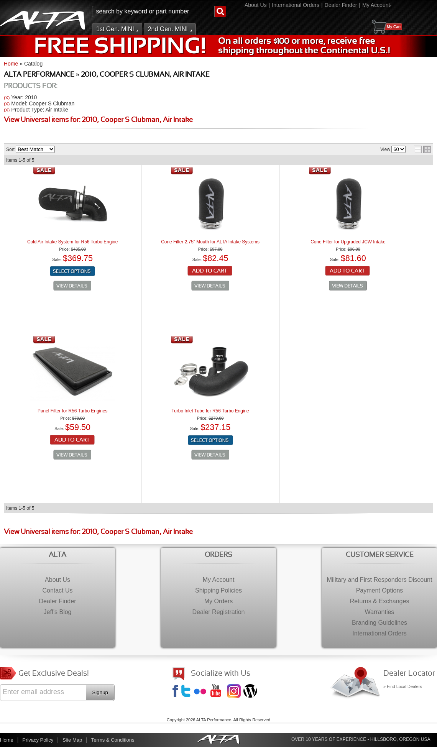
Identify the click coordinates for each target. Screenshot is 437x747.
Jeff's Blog (251, 691)
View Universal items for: (98, 120)
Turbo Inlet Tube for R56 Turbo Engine (210, 411)
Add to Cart (210, 271)
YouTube (218, 691)
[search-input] (153, 11)
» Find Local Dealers (402, 686)
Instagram (234, 691)
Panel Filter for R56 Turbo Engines (72, 411)
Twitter (187, 691)
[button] (159, 11)
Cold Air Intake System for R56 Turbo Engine (72, 242)
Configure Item (72, 271)
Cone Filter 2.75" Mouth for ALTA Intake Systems (210, 242)
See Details (72, 286)
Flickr (201, 691)
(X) (7, 97)
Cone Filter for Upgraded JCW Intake (347, 242)
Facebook (176, 691)
